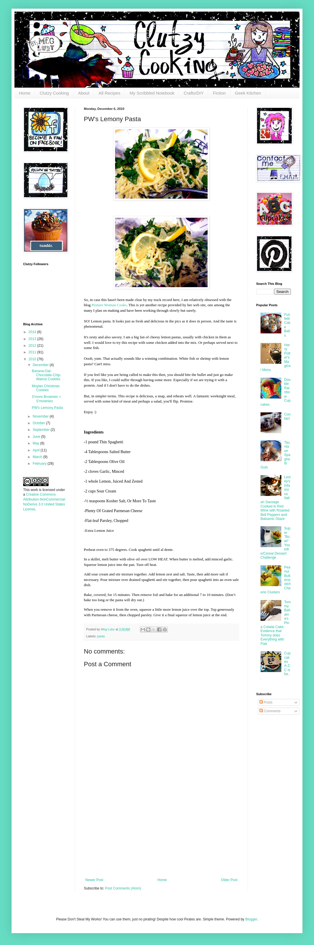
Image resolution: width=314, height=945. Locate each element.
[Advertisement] (40, 607)
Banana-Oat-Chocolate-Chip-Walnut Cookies (46, 375)
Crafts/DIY (194, 93)
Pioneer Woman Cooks (109, 305)
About (83, 93)
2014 (33, 332)
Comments (269, 711)
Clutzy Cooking (54, 93)
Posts (265, 702)
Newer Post (94, 880)
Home (24, 93)
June (37, 437)
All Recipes (109, 93)
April (36, 450)
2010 (33, 359)
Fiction (219, 93)
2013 (33, 339)
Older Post (229, 880)
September (42, 430)
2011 (33, 352)
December (41, 365)
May (36, 443)
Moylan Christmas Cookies (46, 388)
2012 (33, 346)
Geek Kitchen (248, 93)
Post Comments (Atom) (123, 888)
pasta (101, 636)
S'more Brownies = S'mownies (46, 399)
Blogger (251, 919)
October (39, 423)
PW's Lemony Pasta (47, 408)
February (40, 464)
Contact (287, 416)
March (38, 457)
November (41, 416)
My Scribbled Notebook (152, 93)
